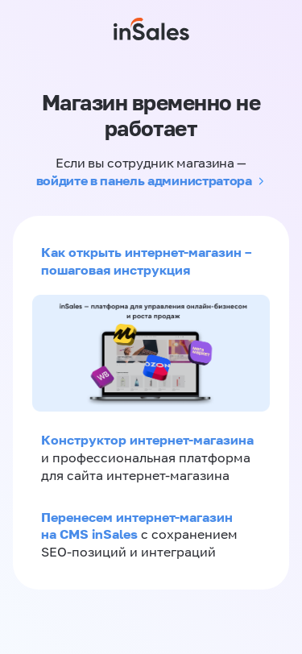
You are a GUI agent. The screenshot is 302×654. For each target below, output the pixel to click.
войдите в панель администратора (144, 180)
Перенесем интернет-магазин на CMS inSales (137, 526)
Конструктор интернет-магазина (147, 440)
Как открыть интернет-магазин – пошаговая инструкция (146, 261)
